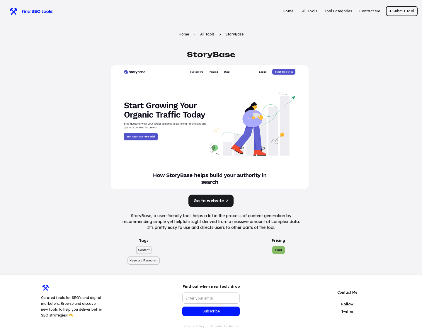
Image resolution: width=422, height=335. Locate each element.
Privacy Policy (194, 326)
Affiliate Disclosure (224, 326)
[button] (338, 11)
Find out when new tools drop (211, 286)
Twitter (347, 311)
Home (288, 11)
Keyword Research (144, 260)
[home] (28, 11)
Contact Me (369, 11)
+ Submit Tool (401, 11)
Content (143, 250)
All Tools (309, 11)
